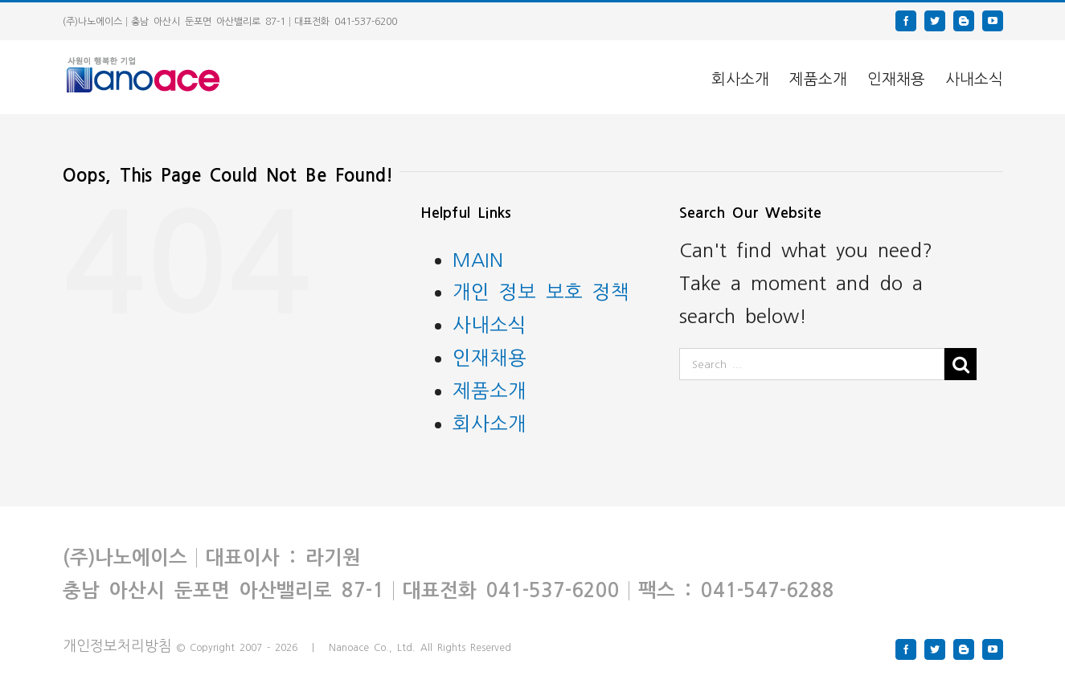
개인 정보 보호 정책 (541, 291)
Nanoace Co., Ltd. (372, 647)
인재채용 (489, 356)
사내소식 (489, 323)
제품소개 (489, 389)
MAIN (478, 258)
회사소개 (489, 422)
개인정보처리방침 (117, 644)
